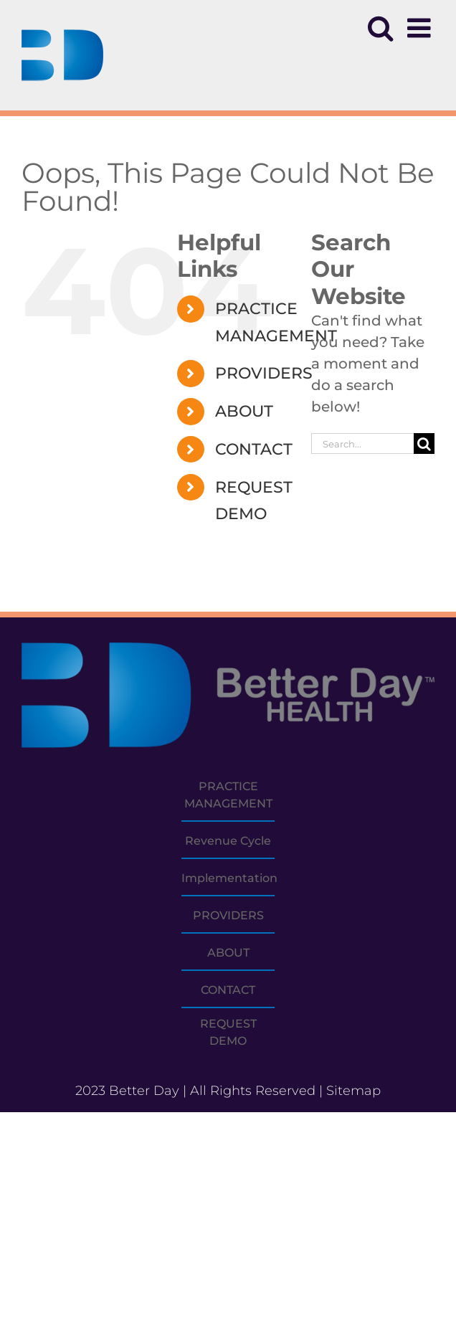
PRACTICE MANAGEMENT (228, 794)
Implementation (229, 878)
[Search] (424, 443)
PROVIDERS (264, 373)
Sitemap (353, 1091)
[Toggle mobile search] (380, 28)
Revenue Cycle (228, 841)
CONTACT (254, 449)
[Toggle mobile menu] (420, 28)
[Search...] (362, 443)
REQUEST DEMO (228, 1032)
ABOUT (244, 411)
